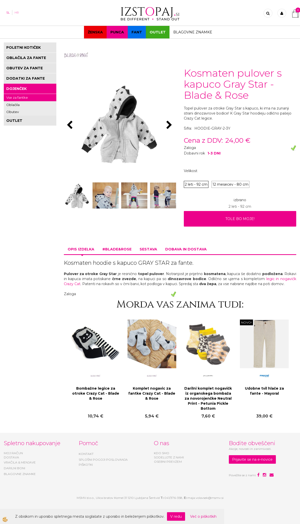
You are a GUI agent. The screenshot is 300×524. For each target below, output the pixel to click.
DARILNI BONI (14, 468)
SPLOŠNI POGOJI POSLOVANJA (103, 459)
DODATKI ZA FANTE (25, 78)
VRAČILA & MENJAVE (20, 462)
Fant (137, 32)
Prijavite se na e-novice (252, 459)
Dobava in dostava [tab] (186, 249)
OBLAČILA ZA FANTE (26, 58)
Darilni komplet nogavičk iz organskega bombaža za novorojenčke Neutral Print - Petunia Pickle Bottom (208, 398)
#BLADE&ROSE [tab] (117, 249)
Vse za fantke (17, 97)
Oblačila (13, 105)
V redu (176, 516)
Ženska (95, 32)
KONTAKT (86, 454)
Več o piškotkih (203, 516)
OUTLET (158, 32)
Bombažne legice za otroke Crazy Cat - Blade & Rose (95, 393)
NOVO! (246, 322)
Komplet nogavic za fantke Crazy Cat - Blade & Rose (151, 393)
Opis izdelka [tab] (81, 249)
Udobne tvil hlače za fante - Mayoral (264, 391)
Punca (117, 32)
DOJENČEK (16, 88)
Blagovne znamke (192, 32)
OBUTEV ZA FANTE (24, 68)
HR (17, 12)
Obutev (12, 112)
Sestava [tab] (148, 249)
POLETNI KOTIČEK (23, 47)
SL (8, 12)
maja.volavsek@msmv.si (205, 498)
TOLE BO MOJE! (239, 219)
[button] (169, 125)
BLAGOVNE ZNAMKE (20, 474)
